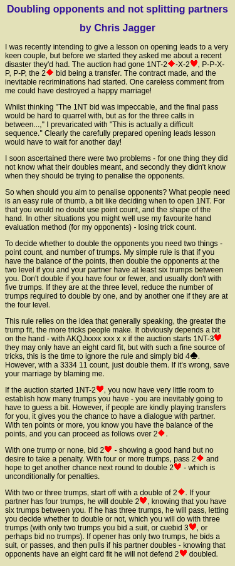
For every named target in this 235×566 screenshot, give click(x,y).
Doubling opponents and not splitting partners (117, 9)
